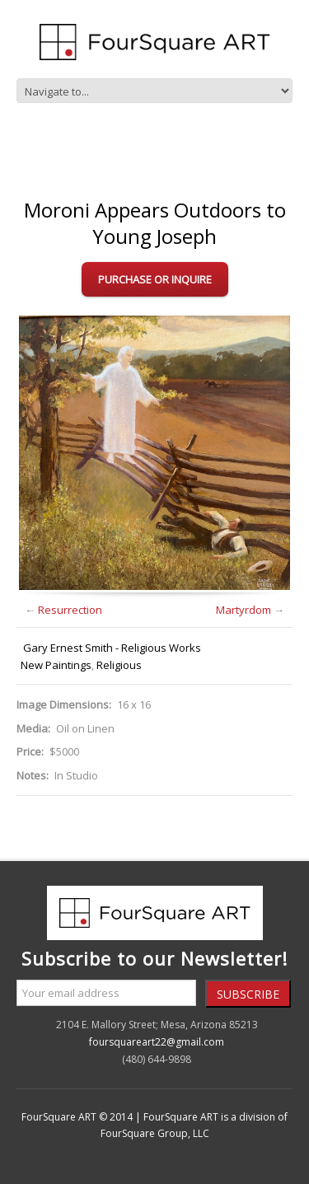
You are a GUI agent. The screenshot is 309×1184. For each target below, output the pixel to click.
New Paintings (56, 665)
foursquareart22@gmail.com (156, 1042)
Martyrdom (243, 609)
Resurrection (70, 609)
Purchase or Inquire (155, 279)
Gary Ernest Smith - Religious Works (112, 647)
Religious (119, 665)
